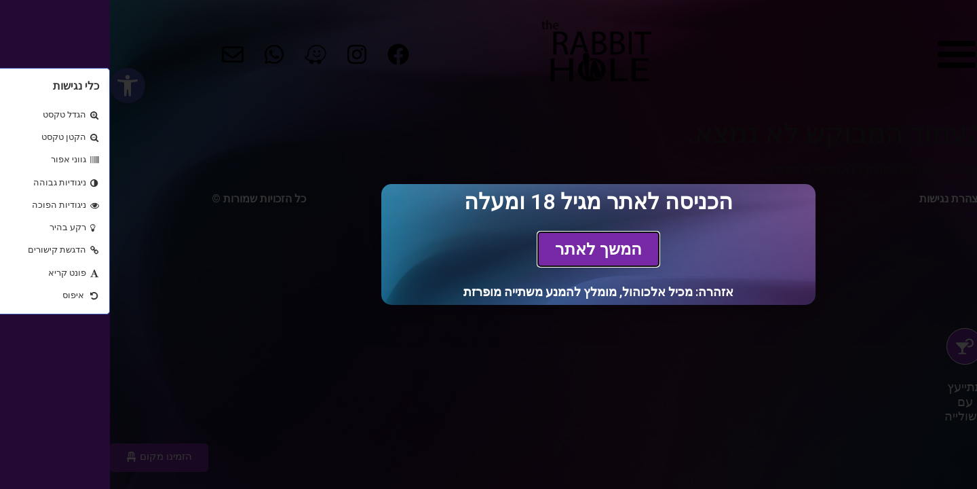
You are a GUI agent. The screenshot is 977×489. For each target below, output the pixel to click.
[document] (488, 244)
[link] (488, 249)
